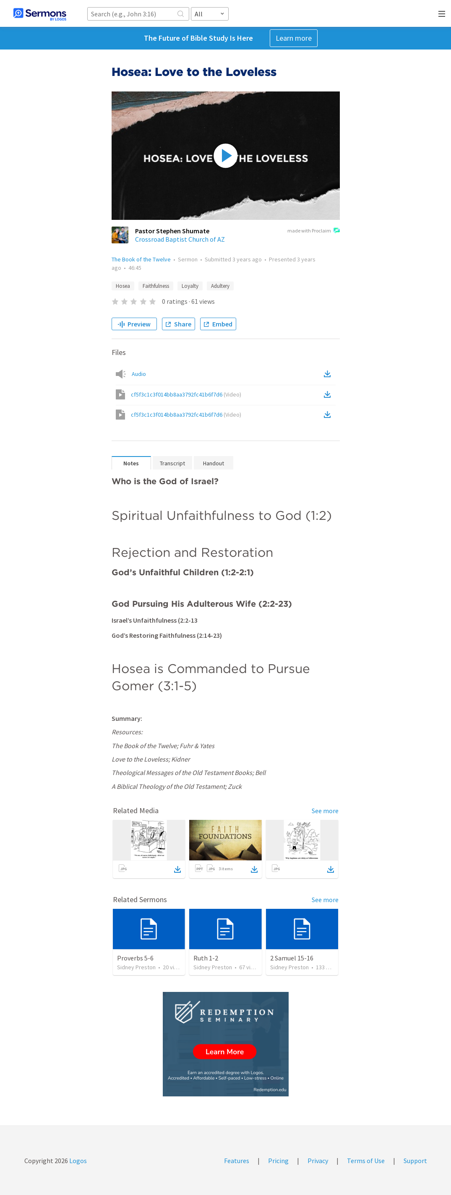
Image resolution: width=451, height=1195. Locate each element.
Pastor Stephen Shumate (172, 231)
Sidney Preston (136, 967)
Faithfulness (156, 286)
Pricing (278, 1160)
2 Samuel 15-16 (291, 958)
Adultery (220, 286)
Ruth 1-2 (205, 958)
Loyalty (190, 286)
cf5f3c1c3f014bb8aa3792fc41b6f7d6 (186, 394)
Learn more (294, 38)
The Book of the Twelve (141, 259)
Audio (139, 374)
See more (325, 810)
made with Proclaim (313, 231)
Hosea (123, 286)
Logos (77, 1160)
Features (236, 1160)
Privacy (318, 1160)
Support (415, 1160)
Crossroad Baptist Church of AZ (180, 239)
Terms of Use (366, 1160)
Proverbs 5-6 (135, 958)
